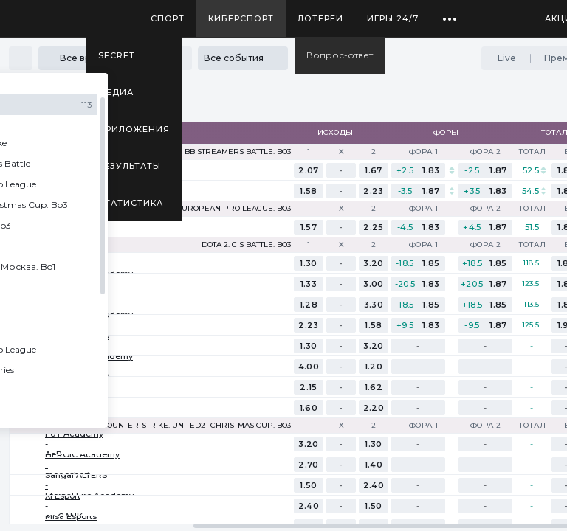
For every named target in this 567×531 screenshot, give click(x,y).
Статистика (130, 203)
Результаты (129, 166)
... (450, 13)
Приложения (134, 129)
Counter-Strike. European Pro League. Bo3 (198, 208)
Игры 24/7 (393, 18)
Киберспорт (241, 18)
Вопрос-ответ (339, 54)
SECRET (116, 55)
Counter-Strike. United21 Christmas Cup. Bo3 (196, 425)
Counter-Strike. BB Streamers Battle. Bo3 (202, 152)
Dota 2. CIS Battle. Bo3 (246, 244)
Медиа (116, 92)
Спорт (168, 18)
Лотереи (320, 18)
